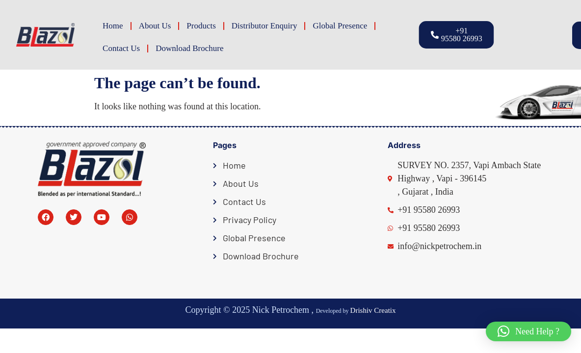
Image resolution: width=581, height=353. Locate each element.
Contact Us (121, 48)
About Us (155, 25)
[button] (540, 35)
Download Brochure (189, 48)
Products (201, 25)
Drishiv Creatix (373, 310)
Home (113, 25)
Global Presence (340, 25)
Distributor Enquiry (264, 25)
